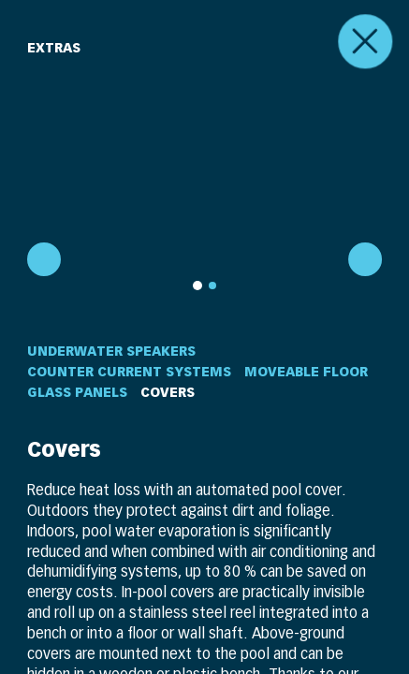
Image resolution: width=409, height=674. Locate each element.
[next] (367, 261)
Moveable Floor (306, 371)
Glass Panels (77, 392)
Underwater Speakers (111, 351)
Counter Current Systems (129, 371)
